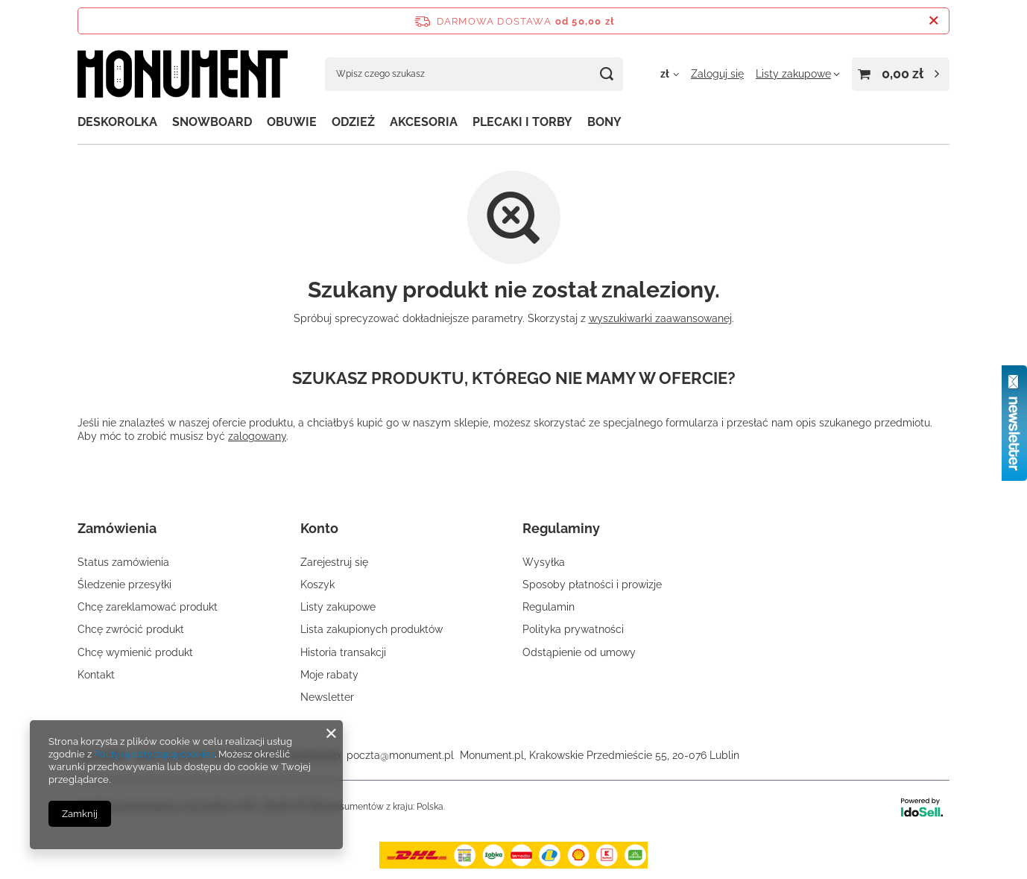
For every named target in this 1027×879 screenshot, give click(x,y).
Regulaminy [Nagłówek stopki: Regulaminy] (561, 528)
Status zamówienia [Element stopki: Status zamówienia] (123, 562)
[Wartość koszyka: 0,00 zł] (900, 74)
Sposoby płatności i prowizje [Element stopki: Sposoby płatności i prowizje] (592, 584)
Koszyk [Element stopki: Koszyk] (317, 584)
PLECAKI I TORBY (522, 122)
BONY (604, 122)
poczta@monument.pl (400, 755)
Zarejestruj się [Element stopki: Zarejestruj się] (334, 562)
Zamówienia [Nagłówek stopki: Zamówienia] (117, 528)
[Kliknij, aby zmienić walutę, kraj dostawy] (669, 74)
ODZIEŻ (353, 122)
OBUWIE (292, 122)
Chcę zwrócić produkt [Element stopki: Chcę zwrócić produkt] (131, 629)
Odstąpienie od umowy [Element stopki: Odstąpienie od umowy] (579, 652)
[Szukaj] (606, 74)
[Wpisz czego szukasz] (474, 74)
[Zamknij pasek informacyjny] (933, 21)
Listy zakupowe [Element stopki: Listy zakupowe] (338, 607)
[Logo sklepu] (183, 74)
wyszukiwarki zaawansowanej (660, 318)
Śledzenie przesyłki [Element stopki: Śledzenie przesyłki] (124, 584)
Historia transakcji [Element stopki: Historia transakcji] (343, 652)
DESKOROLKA (117, 122)
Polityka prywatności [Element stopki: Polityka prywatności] (573, 629)
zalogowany (257, 436)
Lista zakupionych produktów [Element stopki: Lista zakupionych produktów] (371, 629)
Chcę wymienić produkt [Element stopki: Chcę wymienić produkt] (135, 652)
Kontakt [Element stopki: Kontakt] (96, 675)
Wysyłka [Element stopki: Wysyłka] (543, 562)
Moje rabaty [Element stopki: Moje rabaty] (329, 675)
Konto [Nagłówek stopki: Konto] (319, 528)
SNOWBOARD (212, 122)
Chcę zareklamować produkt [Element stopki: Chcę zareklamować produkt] (148, 607)
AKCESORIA (424, 122)
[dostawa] (513, 865)
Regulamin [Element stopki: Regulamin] (548, 607)
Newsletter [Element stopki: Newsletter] (327, 697)
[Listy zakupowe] (798, 74)
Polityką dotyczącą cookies (154, 754)
